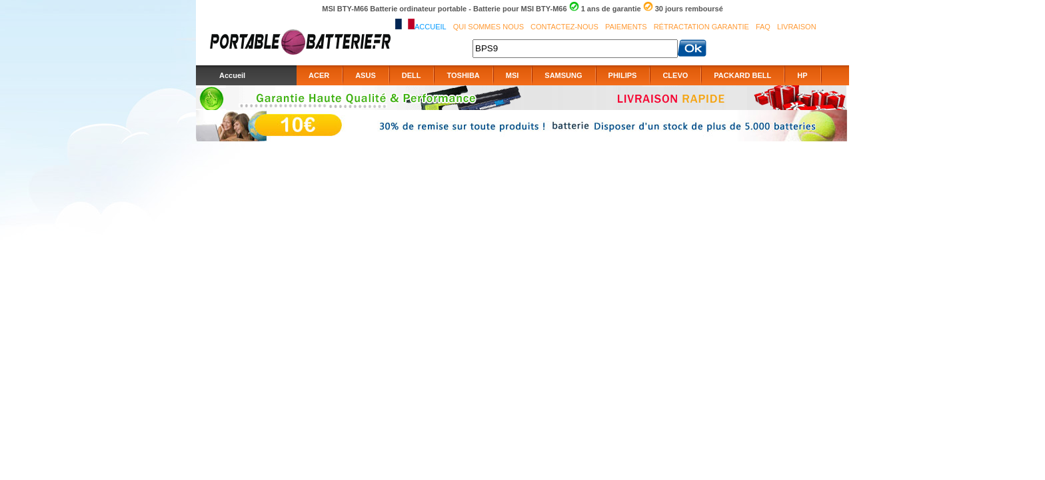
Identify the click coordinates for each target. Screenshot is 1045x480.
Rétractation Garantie (701, 27)
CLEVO (675, 75)
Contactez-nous (564, 27)
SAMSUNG (563, 75)
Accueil (431, 27)
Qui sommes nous (488, 27)
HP (802, 75)
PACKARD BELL (742, 75)
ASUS (365, 75)
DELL (411, 75)
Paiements (626, 27)
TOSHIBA (463, 75)
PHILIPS (622, 75)
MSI (512, 75)
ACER (319, 75)
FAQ (763, 27)
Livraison (796, 27)
